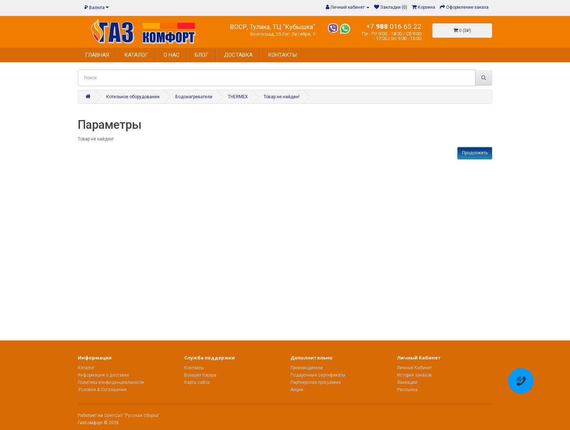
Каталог (86, 367)
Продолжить (474, 152)
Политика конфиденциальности (111, 382)
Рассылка (407, 389)
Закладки (407, 382)
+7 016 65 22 (393, 26)
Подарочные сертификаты (317, 375)
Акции (296, 389)
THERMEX (238, 96)
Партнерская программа (315, 382)
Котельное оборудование (133, 96)
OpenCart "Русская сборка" (132, 415)
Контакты (194, 367)
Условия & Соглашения (102, 389)
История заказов (414, 375)
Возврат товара (200, 375)
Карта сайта (196, 382)
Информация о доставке (103, 375)
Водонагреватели (193, 96)
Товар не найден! (282, 96)
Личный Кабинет (414, 367)
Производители (306, 367)
